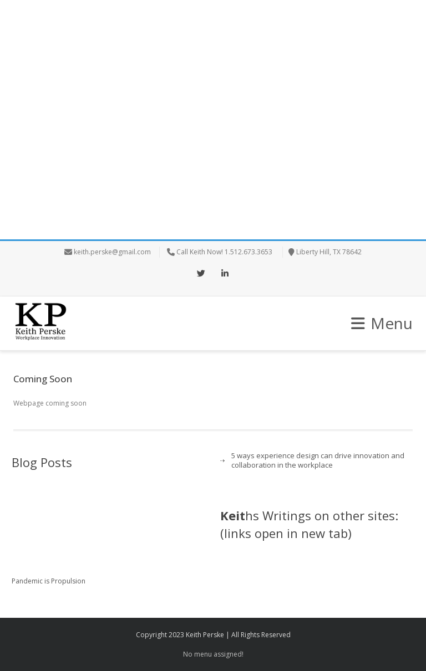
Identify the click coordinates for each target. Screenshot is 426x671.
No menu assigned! (213, 654)
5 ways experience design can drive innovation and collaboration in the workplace (317, 460)
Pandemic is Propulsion (48, 581)
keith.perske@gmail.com (112, 252)
